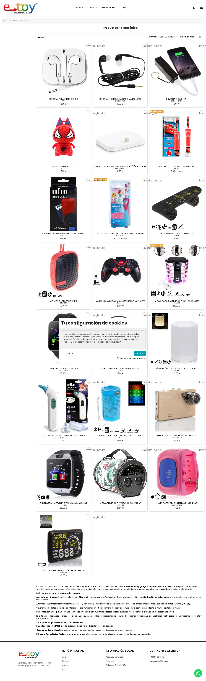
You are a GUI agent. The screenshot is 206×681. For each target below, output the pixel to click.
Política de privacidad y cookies (131, 358)
